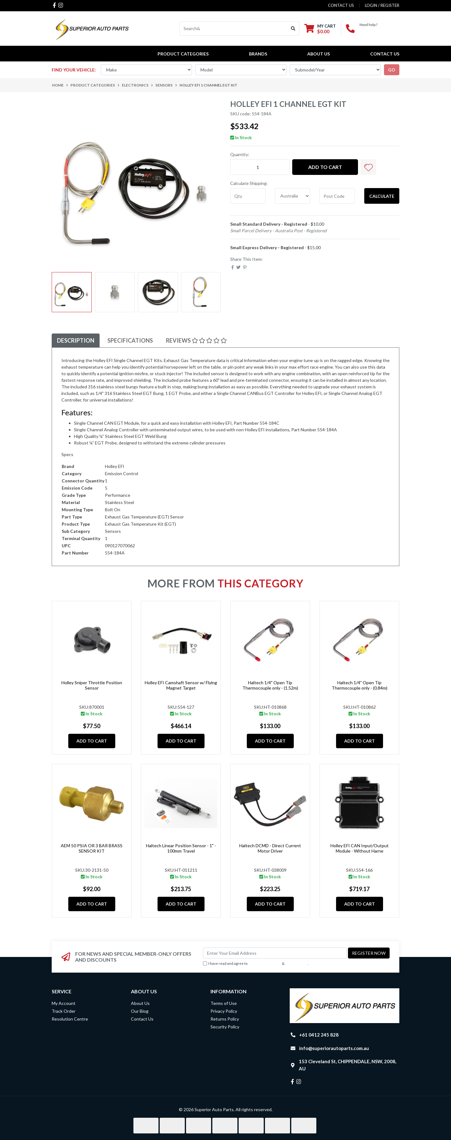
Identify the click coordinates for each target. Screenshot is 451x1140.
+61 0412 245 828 (379, 30)
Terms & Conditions (265, 963)
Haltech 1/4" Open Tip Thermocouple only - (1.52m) (270, 685)
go (391, 69)
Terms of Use (223, 1003)
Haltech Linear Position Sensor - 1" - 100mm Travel (181, 848)
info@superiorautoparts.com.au (334, 1048)
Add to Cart (325, 167)
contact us (341, 5)
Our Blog (139, 1011)
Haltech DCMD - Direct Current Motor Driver (270, 848)
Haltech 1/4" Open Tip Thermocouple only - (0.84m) (359, 685)
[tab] (76, 341)
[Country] (292, 196)
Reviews (196, 340)
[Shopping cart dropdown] (320, 28)
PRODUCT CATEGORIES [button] (183, 53)
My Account (63, 1003)
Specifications (130, 340)
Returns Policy (224, 1019)
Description (75, 340)
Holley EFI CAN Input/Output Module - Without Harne (359, 848)
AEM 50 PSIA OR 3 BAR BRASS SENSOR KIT (91, 848)
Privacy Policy (297, 963)
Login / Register (382, 5)
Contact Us (384, 53)
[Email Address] (275, 953)
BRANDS (258, 53)
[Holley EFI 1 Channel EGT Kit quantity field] (260, 167)
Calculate (381, 196)
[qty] (248, 196)
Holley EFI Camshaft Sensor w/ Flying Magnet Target (181, 685)
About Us (318, 53)
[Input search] (233, 28)
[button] (368, 167)
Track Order (63, 1011)
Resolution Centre (70, 1019)
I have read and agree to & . (255, 963)
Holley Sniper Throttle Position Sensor (91, 685)
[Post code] (337, 196)
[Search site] (293, 28)
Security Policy (224, 1026)
